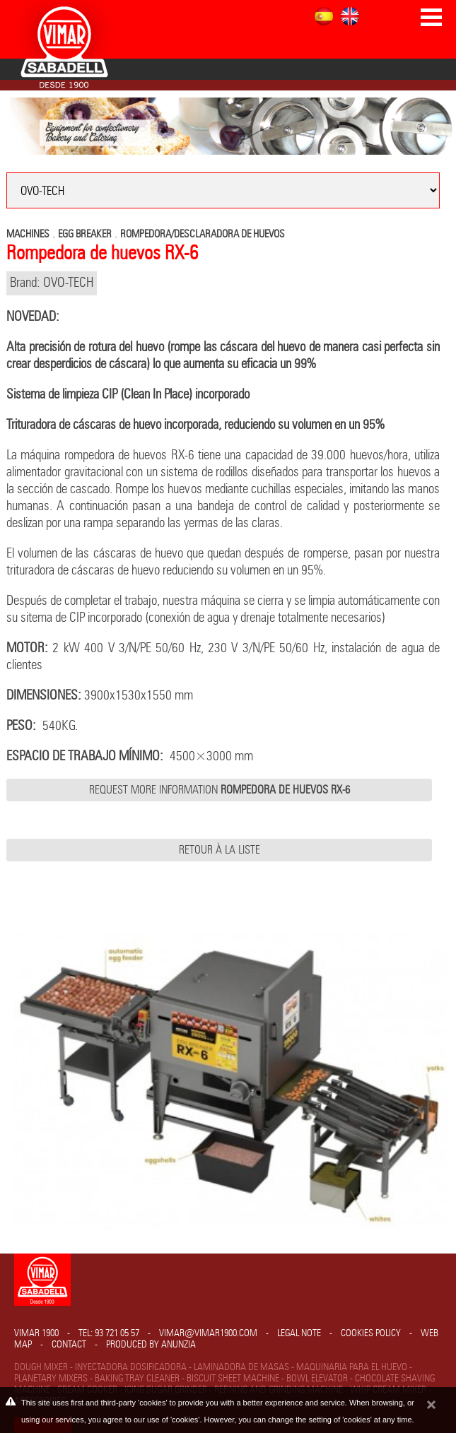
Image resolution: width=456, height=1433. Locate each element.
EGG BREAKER (85, 234)
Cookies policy (371, 1333)
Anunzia (178, 1345)
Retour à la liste (219, 850)
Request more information (219, 790)
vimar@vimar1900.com (208, 1333)
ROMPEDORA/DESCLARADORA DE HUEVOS (202, 234)
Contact (69, 1345)
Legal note (299, 1333)
